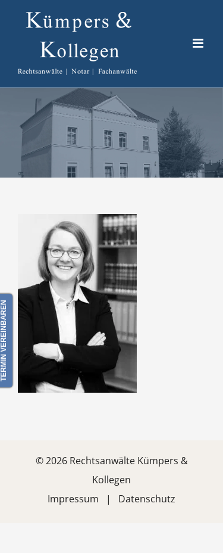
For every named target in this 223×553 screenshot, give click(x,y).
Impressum (73, 498)
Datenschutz (146, 498)
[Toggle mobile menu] (199, 43)
